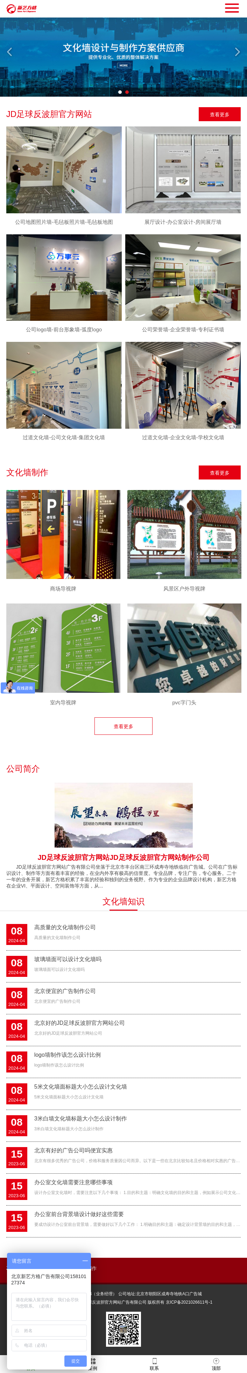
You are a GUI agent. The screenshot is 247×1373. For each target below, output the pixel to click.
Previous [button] (10, 52)
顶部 (216, 1364)
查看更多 (220, 114)
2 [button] (127, 92)
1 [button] (120, 92)
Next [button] (237, 52)
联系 (154, 1364)
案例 (92, 1364)
